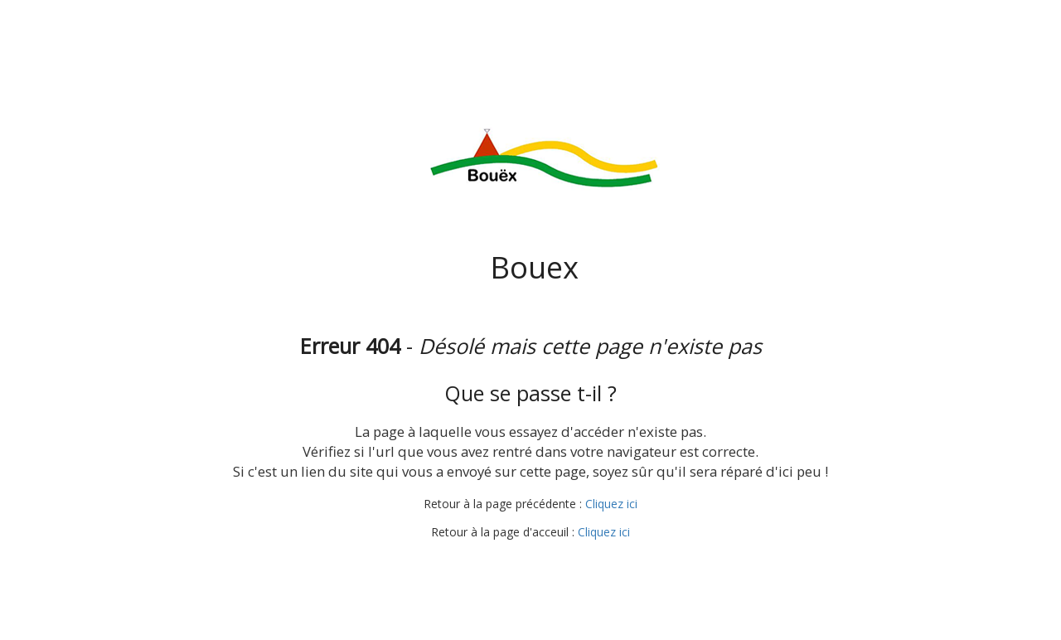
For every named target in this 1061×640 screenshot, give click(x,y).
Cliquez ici (611, 504)
